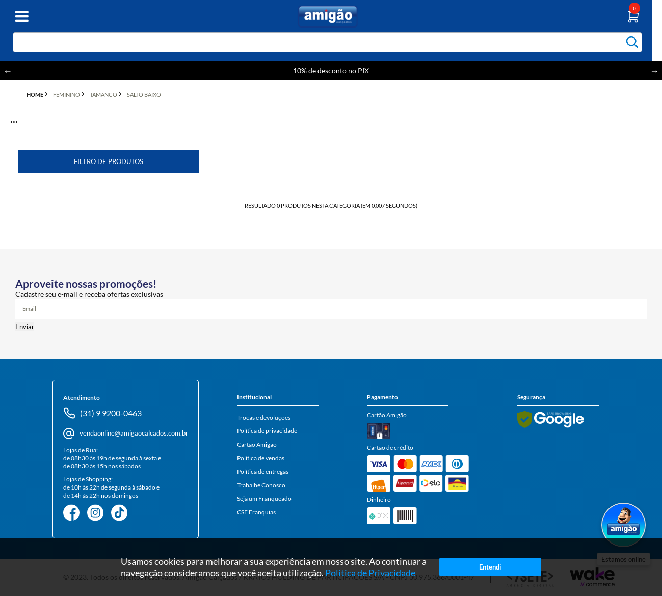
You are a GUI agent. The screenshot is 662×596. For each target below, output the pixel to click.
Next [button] (654, 71)
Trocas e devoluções (263, 417)
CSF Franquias (256, 512)
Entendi (490, 572)
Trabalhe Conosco (261, 485)
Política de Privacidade (370, 577)
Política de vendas (260, 458)
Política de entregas (262, 471)
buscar (632, 42)
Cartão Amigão (257, 444)
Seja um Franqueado (264, 498)
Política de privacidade (267, 431)
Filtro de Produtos (108, 161)
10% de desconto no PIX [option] (331, 70)
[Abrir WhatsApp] (623, 526)
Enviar (24, 326)
